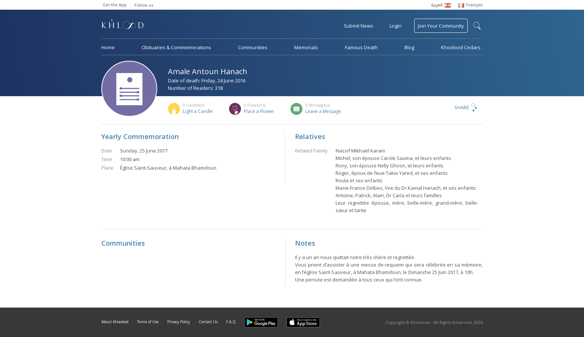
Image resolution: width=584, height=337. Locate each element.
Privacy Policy (178, 321)
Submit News (358, 25)
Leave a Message (323, 111)
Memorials (306, 47)
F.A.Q (231, 321)
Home (108, 47)
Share (461, 107)
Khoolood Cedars (460, 47)
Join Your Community (441, 25)
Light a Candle (198, 111)
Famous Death (361, 47)
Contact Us (208, 321)
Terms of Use (148, 321)
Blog (409, 47)
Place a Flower (259, 111)
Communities (252, 47)
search (477, 25)
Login (396, 25)
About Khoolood (114, 321)
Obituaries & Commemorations (176, 47)
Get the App (114, 4)
